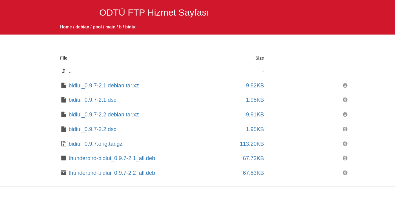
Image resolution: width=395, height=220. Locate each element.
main (110, 26)
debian (82, 26)
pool (97, 26)
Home (66, 26)
